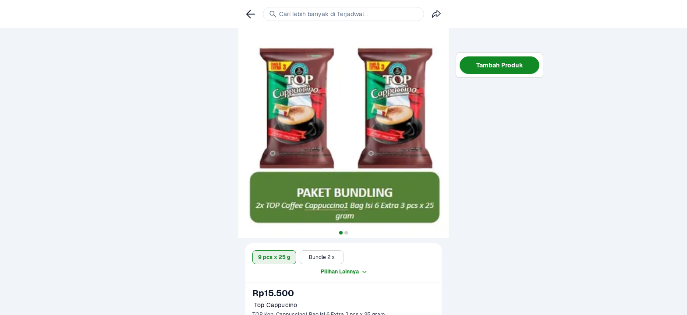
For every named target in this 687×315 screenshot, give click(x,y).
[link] (250, 14)
